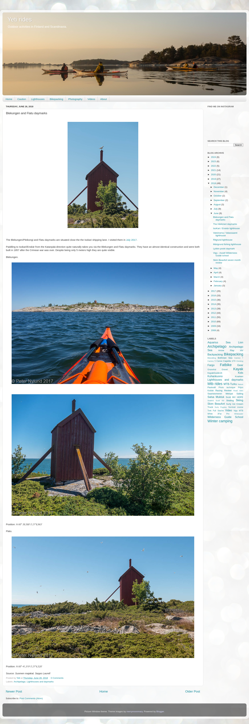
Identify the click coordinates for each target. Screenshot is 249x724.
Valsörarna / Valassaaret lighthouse (225, 234)
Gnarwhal (212, 369)
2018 (214, 183)
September (219, 200)
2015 (214, 300)
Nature (240, 384)
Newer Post (14, 691)
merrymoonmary (134, 711)
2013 (214, 308)
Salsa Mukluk (216, 396)
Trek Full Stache (216, 410)
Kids (240, 372)
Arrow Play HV (230, 350)
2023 (214, 161)
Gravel (225, 369)
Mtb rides (215, 384)
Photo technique (226, 387)
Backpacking (215, 354)
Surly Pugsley (221, 407)
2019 (214, 179)
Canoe (219, 361)
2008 (214, 330)
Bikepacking (56, 99)
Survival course (235, 407)
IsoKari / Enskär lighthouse (226, 228)
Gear (240, 365)
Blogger (160, 711)
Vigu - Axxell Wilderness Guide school (225, 254)
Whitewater (238, 414)
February (218, 281)
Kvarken (239, 376)
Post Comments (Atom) (31, 698)
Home (9, 99)
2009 (214, 326)
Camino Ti (212, 361)
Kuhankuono (215, 376)
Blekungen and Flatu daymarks (223, 218)
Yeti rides (19, 19)
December (219, 187)
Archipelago (20, 681)
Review (228, 390)
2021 (214, 170)
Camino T (238, 358)
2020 (214, 174)
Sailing (239, 393)
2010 (214, 321)
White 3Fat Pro (218, 414)
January (218, 285)
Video (228, 410)
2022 (214, 166)
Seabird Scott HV (216, 401)
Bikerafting (212, 358)
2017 (214, 291)
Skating (230, 400)
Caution (21, 99)
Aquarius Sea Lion (225, 342)
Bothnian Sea (225, 358)
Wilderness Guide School (225, 416)
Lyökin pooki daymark (224, 248)
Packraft (212, 387)
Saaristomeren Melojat (220, 393)
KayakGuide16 (215, 373)
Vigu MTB (238, 410)
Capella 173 (229, 361)
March (217, 277)
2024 (214, 157)
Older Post (192, 691)
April (216, 272)
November (219, 191)
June (216, 213)
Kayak (238, 369)
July (216, 209)
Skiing (239, 400)
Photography (75, 99)
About (103, 99)
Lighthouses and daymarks (40, 681)
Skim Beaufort (216, 403)
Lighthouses (37, 99)
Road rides (238, 391)
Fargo (211, 365)
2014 (214, 304)
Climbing (239, 361)
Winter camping (220, 421)
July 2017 (131, 240)
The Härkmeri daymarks (225, 224)
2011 (214, 317)
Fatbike (226, 365)
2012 (214, 313)
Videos (91, 99)
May (216, 268)
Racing (218, 390)
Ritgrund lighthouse (222, 240)
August (217, 204)
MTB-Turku (230, 383)
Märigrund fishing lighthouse (227, 244)
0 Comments (57, 678)
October (218, 195)
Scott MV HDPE (234, 397)
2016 (214, 295)
